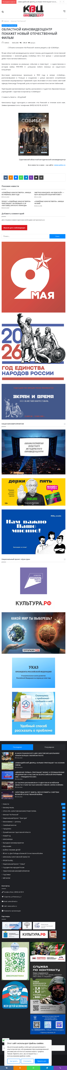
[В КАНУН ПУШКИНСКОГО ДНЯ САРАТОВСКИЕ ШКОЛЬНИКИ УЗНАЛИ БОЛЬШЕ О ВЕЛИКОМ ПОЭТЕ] (7, 756)
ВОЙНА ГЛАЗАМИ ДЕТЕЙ (11, 850)
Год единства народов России (13, 867)
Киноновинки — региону (12, 822)
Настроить (14, 1061)
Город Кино (7, 829)
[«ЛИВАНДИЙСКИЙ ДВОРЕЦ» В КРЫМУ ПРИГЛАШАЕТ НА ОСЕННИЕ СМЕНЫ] (7, 766)
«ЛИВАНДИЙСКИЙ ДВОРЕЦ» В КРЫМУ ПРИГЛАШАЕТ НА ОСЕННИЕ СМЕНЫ (42, 2)
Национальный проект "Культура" (15, 818)
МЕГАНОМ (6, 878)
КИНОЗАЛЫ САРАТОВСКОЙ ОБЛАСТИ (16, 857)
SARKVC (6, 43)
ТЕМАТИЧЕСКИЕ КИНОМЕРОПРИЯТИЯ (16, 871)
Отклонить (27, 1061)
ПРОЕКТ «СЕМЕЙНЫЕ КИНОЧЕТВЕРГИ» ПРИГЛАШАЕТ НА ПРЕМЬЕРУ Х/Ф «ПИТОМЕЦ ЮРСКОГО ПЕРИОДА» (16, 203)
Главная (5, 21)
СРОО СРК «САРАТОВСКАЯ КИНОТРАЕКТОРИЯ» (19, 811)
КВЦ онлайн (7, 846)
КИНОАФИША (8, 839)
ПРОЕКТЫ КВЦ (8, 860)
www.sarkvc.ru (12, 906)
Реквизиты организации (12, 911)
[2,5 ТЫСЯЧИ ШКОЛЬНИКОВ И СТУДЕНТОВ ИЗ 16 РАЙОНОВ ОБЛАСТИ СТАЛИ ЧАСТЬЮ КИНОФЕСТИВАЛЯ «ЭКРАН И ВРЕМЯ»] (7, 786)
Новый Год (7, 836)
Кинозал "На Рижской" (18, 21)
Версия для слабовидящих (14, 228)
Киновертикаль (8, 807)
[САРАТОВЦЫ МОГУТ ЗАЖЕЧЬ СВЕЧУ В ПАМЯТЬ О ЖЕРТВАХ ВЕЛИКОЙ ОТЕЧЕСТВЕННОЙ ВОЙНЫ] (7, 795)
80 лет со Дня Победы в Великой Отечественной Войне (23, 853)
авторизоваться (39, 220)
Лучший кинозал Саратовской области (17, 832)
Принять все (41, 1061)
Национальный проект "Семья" (14, 864)
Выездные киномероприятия (13, 843)
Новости (6, 804)
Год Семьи (6, 874)
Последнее (17, 747)
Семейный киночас (9, 825)
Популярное (49, 747)
